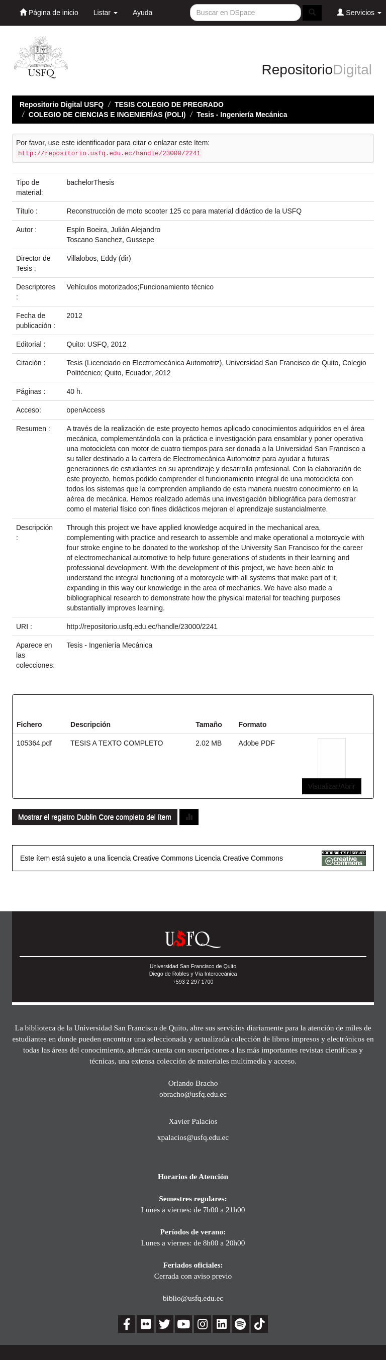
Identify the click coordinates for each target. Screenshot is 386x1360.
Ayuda (142, 13)
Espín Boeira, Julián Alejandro (114, 230)
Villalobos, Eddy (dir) (99, 258)
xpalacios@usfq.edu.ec (193, 1137)
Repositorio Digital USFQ (62, 104)
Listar (105, 13)
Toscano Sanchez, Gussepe (110, 240)
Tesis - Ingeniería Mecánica (242, 115)
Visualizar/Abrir (331, 786)
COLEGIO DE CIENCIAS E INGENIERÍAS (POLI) (107, 115)
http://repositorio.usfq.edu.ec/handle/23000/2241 (142, 626)
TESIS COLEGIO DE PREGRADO (169, 104)
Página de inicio (49, 12)
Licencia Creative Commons (239, 858)
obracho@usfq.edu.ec (193, 1094)
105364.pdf (34, 743)
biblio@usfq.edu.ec (193, 1298)
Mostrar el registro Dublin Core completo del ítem (94, 817)
